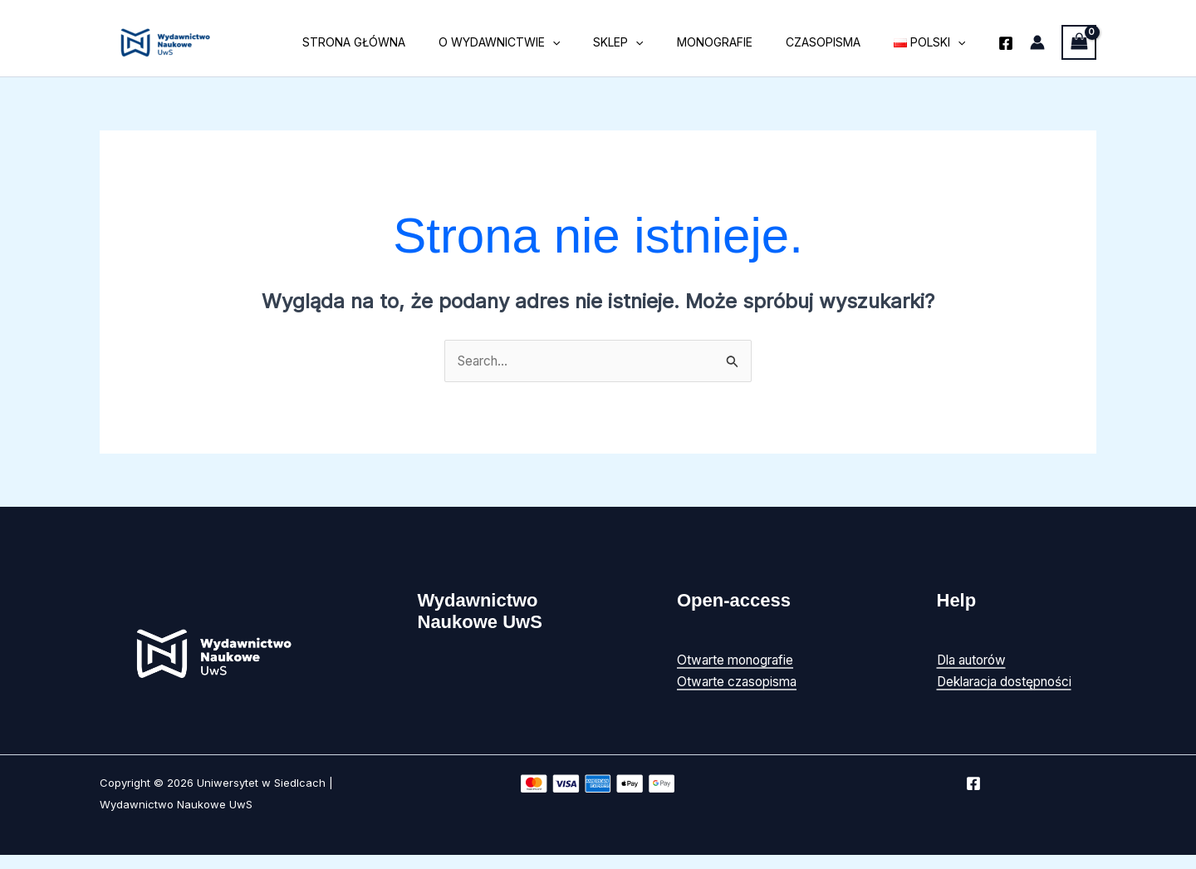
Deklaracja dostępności (1010, 682)
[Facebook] (1005, 43)
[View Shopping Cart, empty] (1078, 42)
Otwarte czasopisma (741, 682)
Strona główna (408, 42)
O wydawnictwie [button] (544, 42)
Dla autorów (976, 660)
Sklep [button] (653, 42)
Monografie (739, 42)
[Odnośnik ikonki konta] (1037, 42)
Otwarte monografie (740, 660)
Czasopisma (838, 42)
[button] (597, 42)
